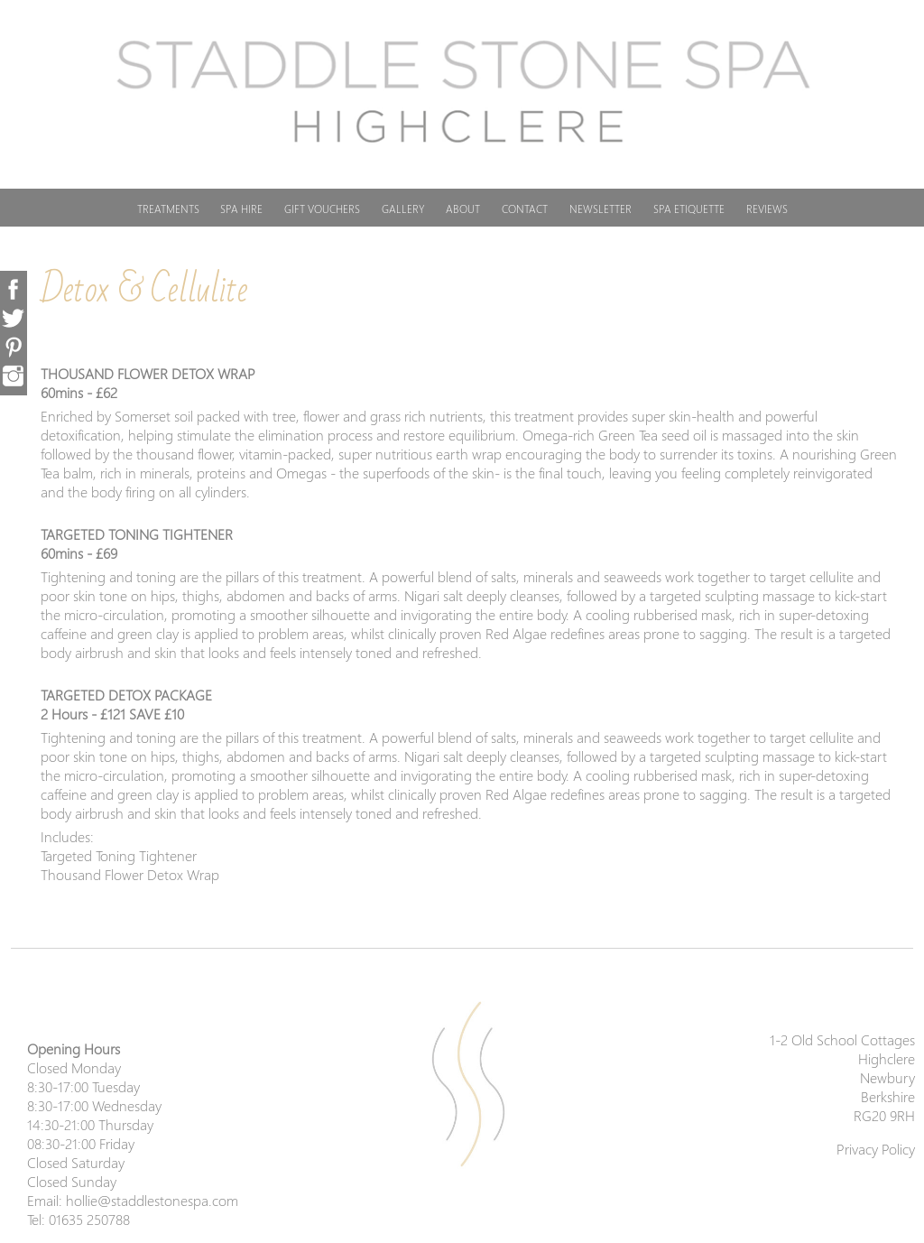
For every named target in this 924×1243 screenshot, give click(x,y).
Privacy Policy (875, 1148)
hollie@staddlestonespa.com (152, 1200)
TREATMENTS (168, 209)
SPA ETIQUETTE (689, 209)
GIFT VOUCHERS (322, 209)
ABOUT (463, 209)
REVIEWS (767, 209)
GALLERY (403, 209)
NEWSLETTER (600, 209)
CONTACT (525, 209)
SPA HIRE (241, 209)
